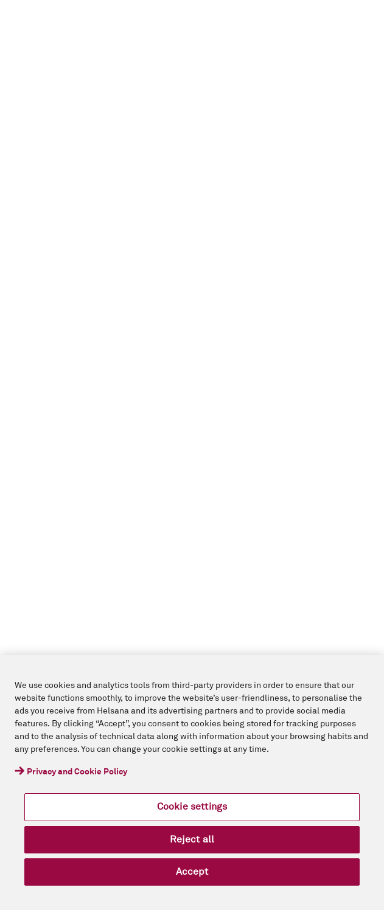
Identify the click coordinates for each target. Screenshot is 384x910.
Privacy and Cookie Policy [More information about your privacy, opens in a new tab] (77, 772)
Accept (192, 872)
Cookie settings (192, 806)
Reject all (192, 839)
